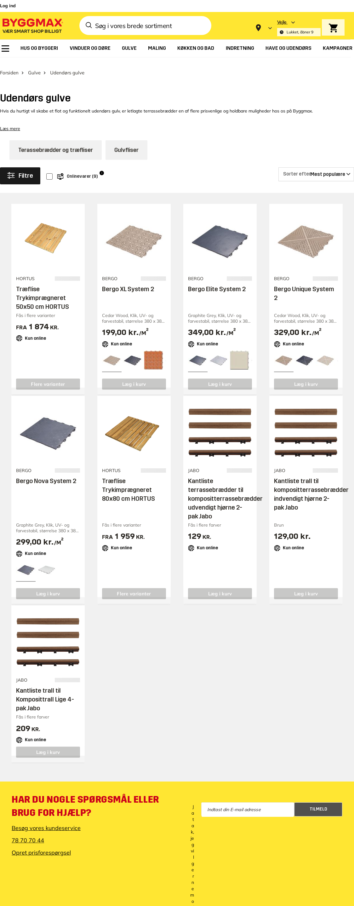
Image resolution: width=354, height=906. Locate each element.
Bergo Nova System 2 (46, 474)
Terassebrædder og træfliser (55, 143)
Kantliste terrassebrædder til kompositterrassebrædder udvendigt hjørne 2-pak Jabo (225, 492)
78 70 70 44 (28, 833)
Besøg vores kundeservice (46, 821)
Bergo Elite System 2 (217, 282)
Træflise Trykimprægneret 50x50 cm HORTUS (42, 291)
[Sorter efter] (316, 168)
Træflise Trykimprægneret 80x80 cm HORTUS (128, 483)
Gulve (34, 66)
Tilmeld (318, 802)
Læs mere (10, 122)
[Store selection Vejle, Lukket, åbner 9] (299, 28)
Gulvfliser (126, 143)
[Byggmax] (32, 25)
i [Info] (101, 166)
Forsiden (9, 66)
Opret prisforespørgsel (41, 846)
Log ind (8, 6)
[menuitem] (5, 48)
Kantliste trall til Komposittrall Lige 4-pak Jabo (45, 693)
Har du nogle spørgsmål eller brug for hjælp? (85, 799)
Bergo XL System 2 (128, 282)
